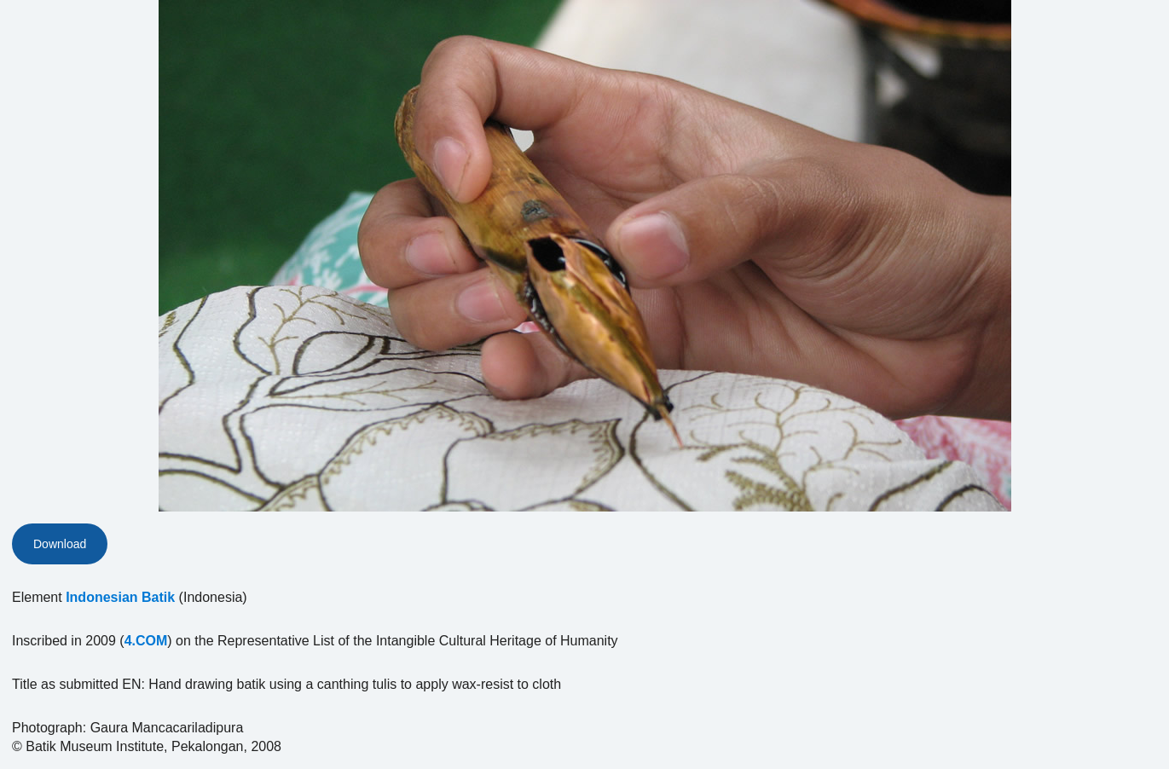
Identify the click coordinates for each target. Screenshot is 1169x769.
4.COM (146, 640)
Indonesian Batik (120, 597)
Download (59, 544)
